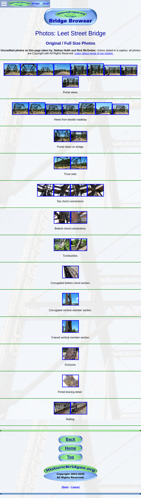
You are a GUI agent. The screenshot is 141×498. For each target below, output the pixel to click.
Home (70, 448)
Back (70, 439)
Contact (75, 487)
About (64, 487)
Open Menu (4, 4)
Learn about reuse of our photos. (94, 53)
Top (70, 457)
